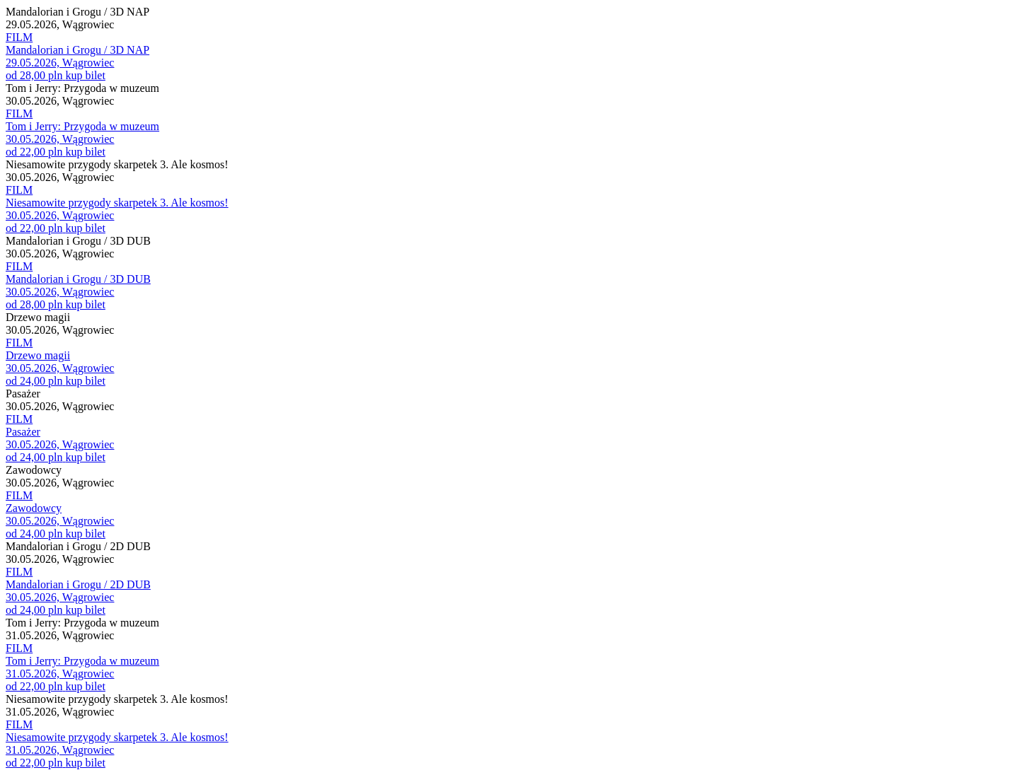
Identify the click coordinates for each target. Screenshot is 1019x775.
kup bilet (85, 75)
